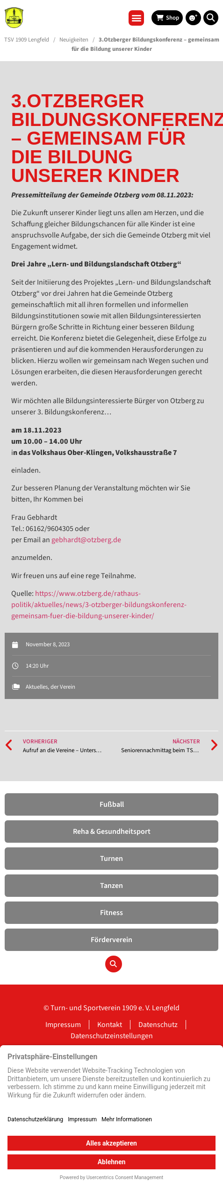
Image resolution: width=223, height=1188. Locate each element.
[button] (136, 18)
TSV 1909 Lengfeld (26, 39)
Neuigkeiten (73, 39)
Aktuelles (37, 687)
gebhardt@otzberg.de (86, 540)
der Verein (62, 687)
